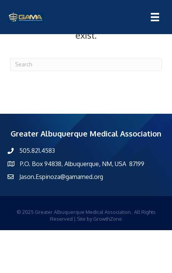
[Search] (86, 64)
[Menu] (154, 17)
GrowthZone (107, 219)
